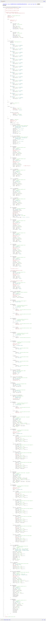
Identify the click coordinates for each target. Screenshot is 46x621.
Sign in (44, 1)
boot (33, 4)
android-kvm (5, 4)
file (19, 7)
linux (9, 4)
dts (35, 4)
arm (31, 4)
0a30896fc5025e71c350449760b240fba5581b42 (18, 4)
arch (29, 4)
